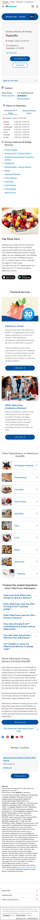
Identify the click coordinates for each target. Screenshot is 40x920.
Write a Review (23, 98)
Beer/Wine (23, 514)
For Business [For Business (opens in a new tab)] (29, 2)
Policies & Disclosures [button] (20, 900)
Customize (6, 915)
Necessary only (21, 918)
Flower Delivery (11, 178)
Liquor (23, 526)
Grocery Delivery (11, 149)
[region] (20, 913)
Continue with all (32, 918)
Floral (23, 538)
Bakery (7, 170)
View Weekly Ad (20, 59)
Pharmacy (26, 574)
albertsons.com (26, 722)
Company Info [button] (20, 895)
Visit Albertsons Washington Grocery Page (21, 729)
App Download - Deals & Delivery (18, 167)
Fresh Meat (9, 181)
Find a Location (21, 776)
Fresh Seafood (10, 188)
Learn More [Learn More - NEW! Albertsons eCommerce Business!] (25, 437)
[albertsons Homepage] (11, 6)
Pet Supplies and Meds (24, 465)
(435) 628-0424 (8, 95)
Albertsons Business (13, 174)
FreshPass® (9, 163)
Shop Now (20, 65)
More (32, 17)
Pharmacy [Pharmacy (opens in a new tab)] (19, 2)
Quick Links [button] (20, 891)
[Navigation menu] (3, 6)
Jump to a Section (20, 80)
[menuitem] (11, 16)
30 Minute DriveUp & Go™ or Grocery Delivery (19, 158)
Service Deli (23, 562)
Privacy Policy (20, 915)
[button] (33, 6)
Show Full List (10, 192)
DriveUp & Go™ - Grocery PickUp (17, 153)
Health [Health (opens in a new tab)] (12, 2)
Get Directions (11, 53)
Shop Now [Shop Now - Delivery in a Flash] (25, 368)
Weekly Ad (7, 767)
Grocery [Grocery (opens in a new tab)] (5, 2)
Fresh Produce (10, 185)
